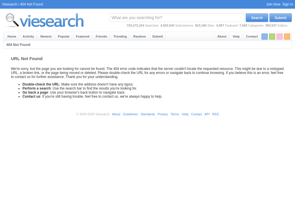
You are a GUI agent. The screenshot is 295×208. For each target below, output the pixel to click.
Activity (28, 36)
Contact (252, 36)
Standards (148, 114)
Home (11, 36)
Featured (82, 36)
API (207, 114)
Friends (101, 36)
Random (139, 36)
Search (257, 18)
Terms (175, 114)
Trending (120, 36)
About (221, 36)
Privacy (163, 114)
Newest (46, 36)
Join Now (273, 4)
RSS (215, 114)
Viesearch (9, 4)
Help (236, 36)
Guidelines (130, 114)
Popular (64, 36)
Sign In (287, 4)
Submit (281, 18)
